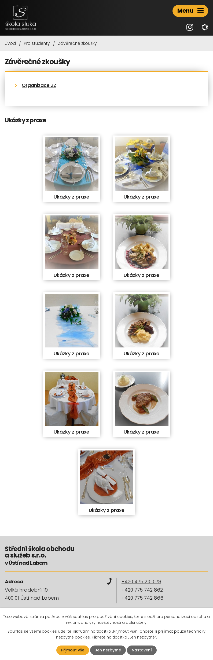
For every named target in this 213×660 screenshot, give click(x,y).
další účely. (136, 622)
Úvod (10, 43)
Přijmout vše (72, 650)
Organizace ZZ (39, 85)
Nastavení (142, 650)
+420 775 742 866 (142, 598)
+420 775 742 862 (142, 589)
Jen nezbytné (108, 650)
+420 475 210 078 (141, 581)
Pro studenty (37, 43)
